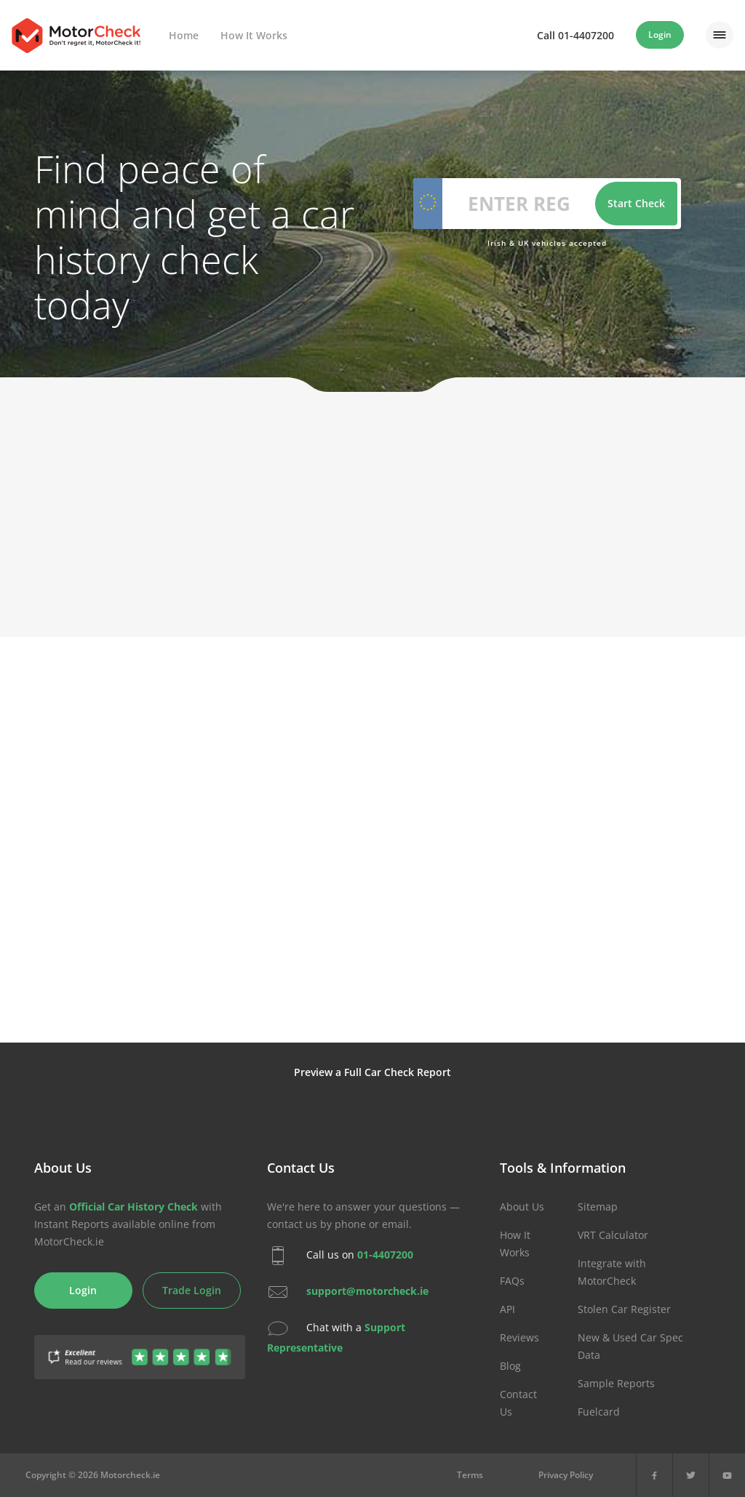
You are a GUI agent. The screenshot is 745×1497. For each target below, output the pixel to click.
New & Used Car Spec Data (630, 1346)
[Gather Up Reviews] (139, 1348)
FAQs (512, 1281)
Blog (510, 1366)
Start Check (636, 203)
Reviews (519, 1337)
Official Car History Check (133, 1206)
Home (184, 35)
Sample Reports (616, 1383)
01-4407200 (385, 1254)
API (507, 1309)
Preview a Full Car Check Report (372, 1072)
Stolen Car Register (624, 1309)
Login (660, 34)
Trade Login (191, 1290)
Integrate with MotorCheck (612, 1272)
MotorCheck (76, 35)
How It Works (253, 35)
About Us (522, 1206)
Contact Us (518, 1402)
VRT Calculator (613, 1235)
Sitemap (598, 1206)
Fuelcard (599, 1411)
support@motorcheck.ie (367, 1290)
